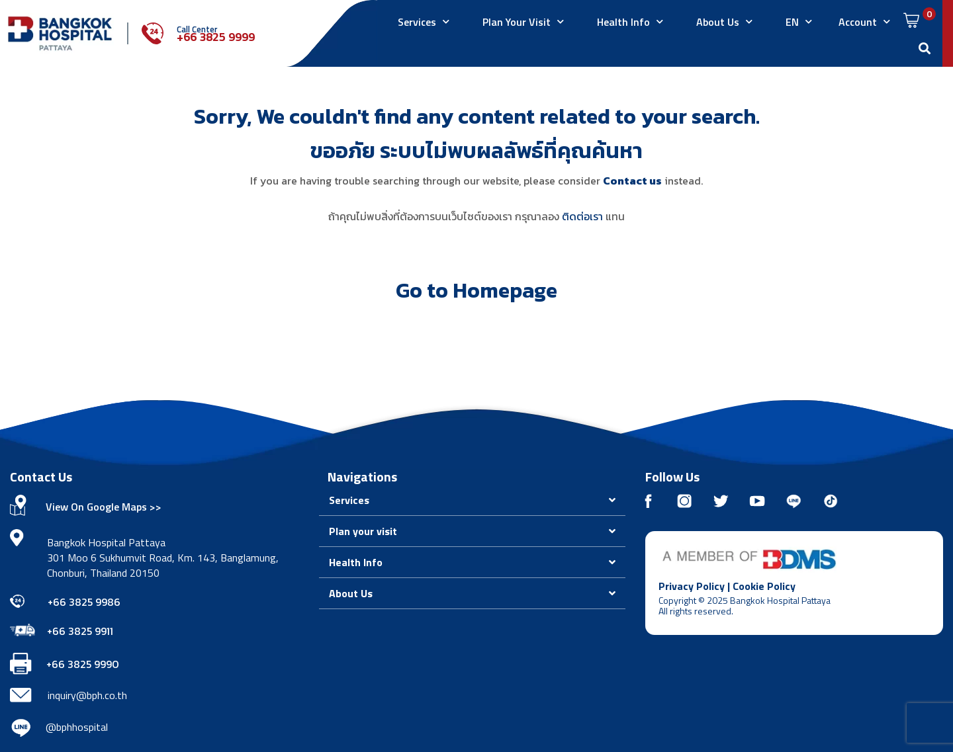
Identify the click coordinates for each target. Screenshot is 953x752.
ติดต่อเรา (582, 216)
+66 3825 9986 (84, 602)
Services (423, 21)
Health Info (630, 21)
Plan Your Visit (523, 21)
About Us (724, 21)
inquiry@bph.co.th (87, 695)
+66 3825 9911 (80, 631)
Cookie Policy (764, 586)
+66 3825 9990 (82, 664)
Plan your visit (363, 531)
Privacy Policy (691, 586)
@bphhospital (77, 727)
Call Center (197, 29)
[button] (472, 500)
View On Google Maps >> (103, 507)
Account (864, 21)
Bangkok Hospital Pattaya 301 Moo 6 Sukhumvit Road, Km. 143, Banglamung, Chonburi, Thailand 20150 (163, 557)
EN (799, 21)
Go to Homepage (476, 290)
